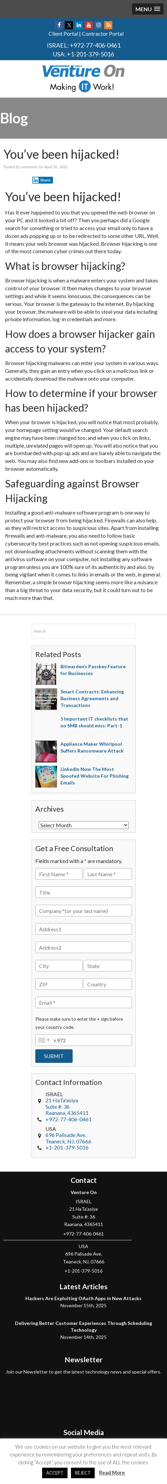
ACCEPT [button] (54, 1473)
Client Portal (63, 33)
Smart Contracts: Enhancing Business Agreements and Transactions (92, 698)
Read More (112, 1472)
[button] (148, 9)
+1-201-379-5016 (90, 54)
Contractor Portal (103, 33)
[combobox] (43, 1040)
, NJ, (68, 1138)
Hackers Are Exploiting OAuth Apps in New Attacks (83, 1298)
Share (41, 180)
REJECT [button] (83, 1473)
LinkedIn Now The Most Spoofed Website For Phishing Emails (94, 776)
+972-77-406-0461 (95, 45)
